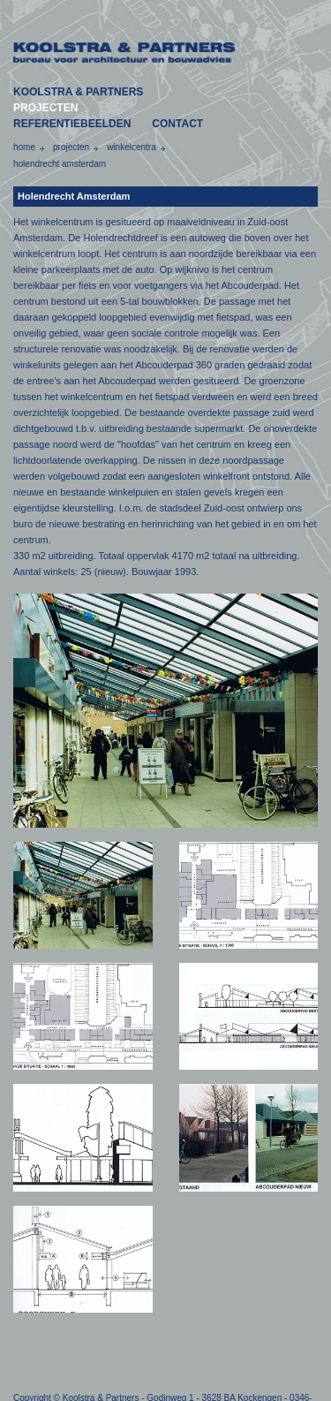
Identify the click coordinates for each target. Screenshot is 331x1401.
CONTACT (177, 123)
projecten (71, 147)
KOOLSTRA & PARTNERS (78, 92)
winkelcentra (131, 147)
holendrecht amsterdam (59, 164)
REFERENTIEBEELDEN (72, 123)
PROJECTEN (45, 108)
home (24, 147)
